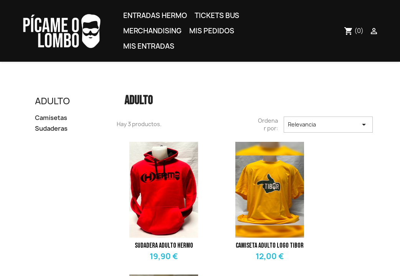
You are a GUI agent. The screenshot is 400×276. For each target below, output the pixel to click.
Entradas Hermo (155, 15)
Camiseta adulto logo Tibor (270, 246)
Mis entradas (148, 46)
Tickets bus (217, 15)
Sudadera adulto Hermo (164, 246)
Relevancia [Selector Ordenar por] (328, 124)
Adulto (52, 100)
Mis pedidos (211, 31)
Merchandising (152, 31)
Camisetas (51, 118)
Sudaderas (51, 129)
